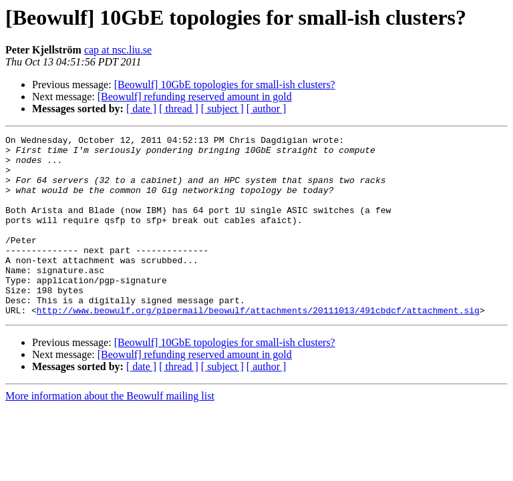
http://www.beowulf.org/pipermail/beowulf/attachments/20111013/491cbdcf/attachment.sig (258, 346)
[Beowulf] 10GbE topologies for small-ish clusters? (224, 84)
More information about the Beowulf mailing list (109, 432)
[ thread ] (178, 108)
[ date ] (141, 108)
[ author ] (266, 108)
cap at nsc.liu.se (118, 49)
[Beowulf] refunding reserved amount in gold (195, 96)
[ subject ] (222, 108)
